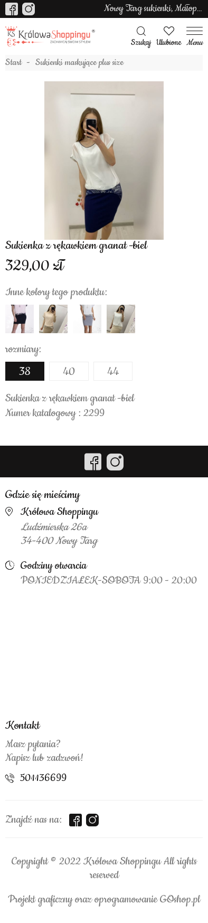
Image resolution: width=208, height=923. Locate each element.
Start (13, 63)
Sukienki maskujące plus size (79, 63)
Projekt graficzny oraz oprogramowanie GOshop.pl (104, 900)
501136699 (43, 778)
